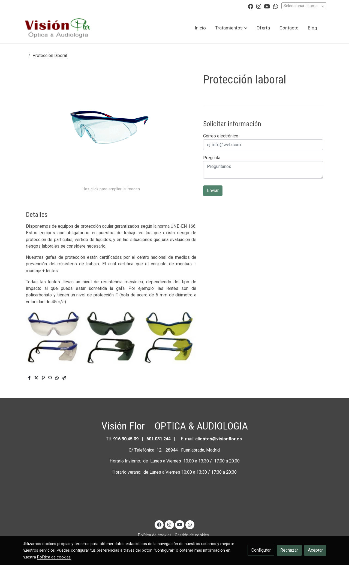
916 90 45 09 (126, 438)
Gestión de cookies (192, 535)
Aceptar (315, 550)
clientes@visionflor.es (218, 438)
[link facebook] (250, 6)
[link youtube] (267, 6)
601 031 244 (158, 438)
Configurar (261, 550)
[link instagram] (258, 6)
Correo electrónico (220, 136)
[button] (231, 28)
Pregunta (211, 157)
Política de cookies (155, 535)
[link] (57, 28)
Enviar (213, 190)
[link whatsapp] (275, 6)
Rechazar (289, 550)
